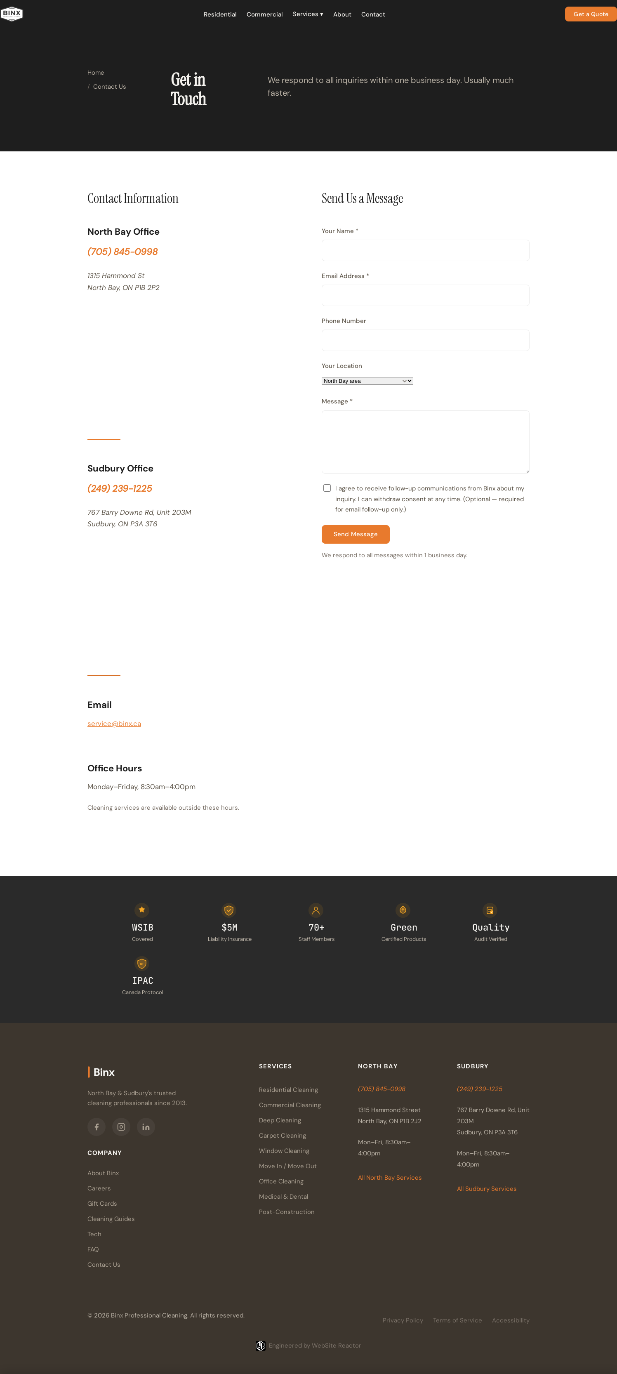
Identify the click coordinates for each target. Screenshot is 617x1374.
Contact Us (103, 1265)
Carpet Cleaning (282, 1135)
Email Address (345, 276)
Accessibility (511, 1320)
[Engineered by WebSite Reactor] (308, 1346)
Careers (99, 1188)
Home (95, 72)
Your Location (342, 366)
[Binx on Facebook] (96, 1127)
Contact (373, 14)
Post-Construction (287, 1212)
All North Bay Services (390, 1178)
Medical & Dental (283, 1197)
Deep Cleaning (280, 1120)
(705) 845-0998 (122, 252)
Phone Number (344, 321)
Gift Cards (102, 1204)
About (342, 14)
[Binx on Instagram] (121, 1127)
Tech (94, 1234)
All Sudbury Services (487, 1189)
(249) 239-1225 (119, 489)
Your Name (340, 231)
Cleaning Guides (111, 1219)
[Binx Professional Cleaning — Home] (12, 14)
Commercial (265, 14)
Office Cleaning (281, 1181)
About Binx (103, 1173)
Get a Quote (591, 14)
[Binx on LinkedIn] (146, 1127)
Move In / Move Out (288, 1166)
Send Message (356, 534)
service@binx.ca (114, 723)
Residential (220, 14)
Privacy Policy (403, 1320)
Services (308, 14)
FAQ (93, 1249)
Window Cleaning (284, 1151)
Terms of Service (457, 1320)
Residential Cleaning (288, 1090)
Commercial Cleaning (290, 1105)
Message (337, 401)
